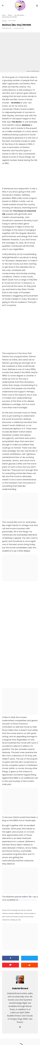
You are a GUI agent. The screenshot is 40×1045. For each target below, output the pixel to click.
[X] (17, 1038)
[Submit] (29, 928)
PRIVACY (30, 1033)
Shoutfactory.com (27, 863)
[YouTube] (22, 1038)
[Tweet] (29, 922)
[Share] (10, 922)
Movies (4, 20)
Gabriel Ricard (7, 28)
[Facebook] (13, 1038)
